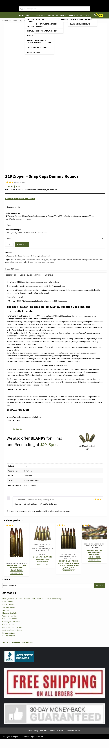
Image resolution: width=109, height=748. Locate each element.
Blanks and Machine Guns (80, 24)
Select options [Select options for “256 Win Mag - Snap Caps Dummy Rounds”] (42, 564)
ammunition (31, 259)
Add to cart (23, 244)
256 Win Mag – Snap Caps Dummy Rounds (42, 558)
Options (8, 202)
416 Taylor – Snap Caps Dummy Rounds (16, 566)
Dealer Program (8, 636)
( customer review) (19, 182)
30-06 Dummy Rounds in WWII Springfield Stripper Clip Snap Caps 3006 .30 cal (68, 563)
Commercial (27, 256)
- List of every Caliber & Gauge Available (17, 642)
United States (68, 559)
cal (47, 259)
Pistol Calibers (8, 604)
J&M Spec (48, 444)
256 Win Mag (37, 545)
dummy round (87, 259)
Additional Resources (78, 15)
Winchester (50, 262)
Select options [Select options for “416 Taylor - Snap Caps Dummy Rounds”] (16, 573)
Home (21, 15)
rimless (30, 262)
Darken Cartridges (13, 229)
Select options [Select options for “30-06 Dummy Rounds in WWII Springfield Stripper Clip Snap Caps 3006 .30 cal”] (68, 571)
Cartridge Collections (11, 621)
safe (35, 262)
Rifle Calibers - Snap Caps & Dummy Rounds (24, 21)
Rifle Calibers (7, 601)
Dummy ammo (62, 259)
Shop (28, 15)
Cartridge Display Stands (37, 47)
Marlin (25, 262)
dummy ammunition (74, 259)
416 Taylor (9, 563)
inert (20, 262)
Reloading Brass (33, 52)
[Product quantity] (10, 244)
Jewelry (30, 36)
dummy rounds (97, 259)
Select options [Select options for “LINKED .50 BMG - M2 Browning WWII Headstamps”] (94, 560)
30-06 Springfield (64, 557)
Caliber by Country (9, 624)
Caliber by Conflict (9, 618)
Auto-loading (40, 259)
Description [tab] (11, 275)
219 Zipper (18, 256)
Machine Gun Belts (96, 546)
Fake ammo (14, 262)
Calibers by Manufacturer (12, 627)
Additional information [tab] (30, 275)
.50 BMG (85, 544)
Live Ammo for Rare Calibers (81, 19)
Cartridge (52, 259)
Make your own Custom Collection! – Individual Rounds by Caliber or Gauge (32, 599)
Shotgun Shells (8, 607)
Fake (7, 262)
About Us (39, 15)
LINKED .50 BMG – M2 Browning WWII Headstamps (94, 552)
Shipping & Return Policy (46, 31)
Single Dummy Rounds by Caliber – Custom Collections (39, 41)
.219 (11, 259)
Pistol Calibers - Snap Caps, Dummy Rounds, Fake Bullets (42, 550)
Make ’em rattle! (13, 213)
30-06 (62, 555)
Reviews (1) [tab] (49, 275)
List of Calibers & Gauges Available (46, 25)
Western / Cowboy (45, 256)
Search (6, 579)
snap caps (41, 262)
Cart (62, 15)
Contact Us (53, 15)
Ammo (24, 259)
